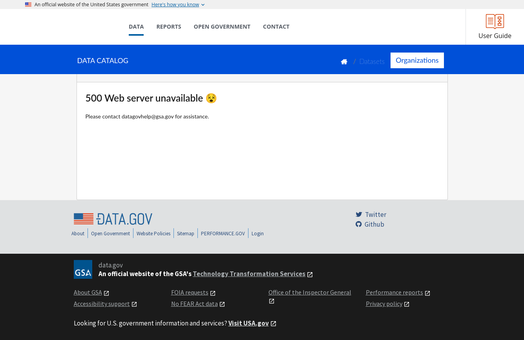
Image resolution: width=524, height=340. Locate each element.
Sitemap (185, 233)
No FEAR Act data (194, 303)
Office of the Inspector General (309, 292)
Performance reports (394, 292)
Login (258, 233)
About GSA (88, 292)
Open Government (110, 233)
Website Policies (153, 233)
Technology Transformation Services (249, 273)
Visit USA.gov (248, 323)
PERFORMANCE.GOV (223, 233)
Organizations (417, 60)
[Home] (64, 26)
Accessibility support (102, 303)
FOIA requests (189, 292)
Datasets (372, 61)
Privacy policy (384, 303)
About (77, 233)
